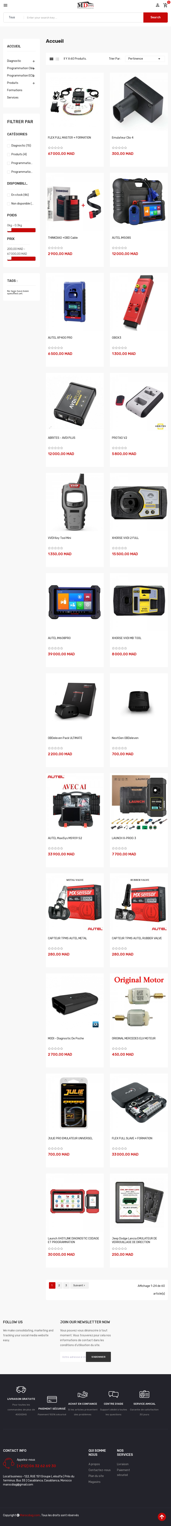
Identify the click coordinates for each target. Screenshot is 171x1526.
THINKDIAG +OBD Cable (63, 238)
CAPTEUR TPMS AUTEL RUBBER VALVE (137, 938)
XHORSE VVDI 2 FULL (125, 538)
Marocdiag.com (30, 1515)
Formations (14, 90)
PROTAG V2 (119, 438)
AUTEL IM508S (121, 238)
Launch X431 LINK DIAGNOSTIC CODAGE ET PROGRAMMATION (73, 1240)
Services (12, 97)
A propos (94, 1464)
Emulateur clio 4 (122, 137)
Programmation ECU (20, 75)
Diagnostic (14, 61)
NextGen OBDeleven (125, 738)
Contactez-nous (100, 1470)
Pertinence (145, 58)
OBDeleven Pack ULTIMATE (65, 738)
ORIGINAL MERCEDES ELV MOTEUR (134, 1038)
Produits (12, 83)
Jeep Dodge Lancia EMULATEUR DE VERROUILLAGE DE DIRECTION (134, 1240)
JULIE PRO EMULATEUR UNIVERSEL (70, 1138)
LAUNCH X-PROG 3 (124, 838)
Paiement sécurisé (123, 1472)
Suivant (79, 1285)
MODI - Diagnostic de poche (66, 1038)
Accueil (14, 46)
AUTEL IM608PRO (59, 638)
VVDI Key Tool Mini (59, 538)
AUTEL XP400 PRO (60, 337)
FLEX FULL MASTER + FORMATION (69, 137)
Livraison (123, 1464)
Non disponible (22, 203)
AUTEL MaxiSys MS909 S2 (65, 838)
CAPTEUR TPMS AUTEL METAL (67, 938)
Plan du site (96, 1476)
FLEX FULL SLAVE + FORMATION (132, 1138)
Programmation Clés (20, 68)
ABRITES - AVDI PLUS (61, 438)
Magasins (95, 1482)
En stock (20, 195)
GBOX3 (116, 337)
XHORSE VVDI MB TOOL (126, 638)
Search (155, 17)
